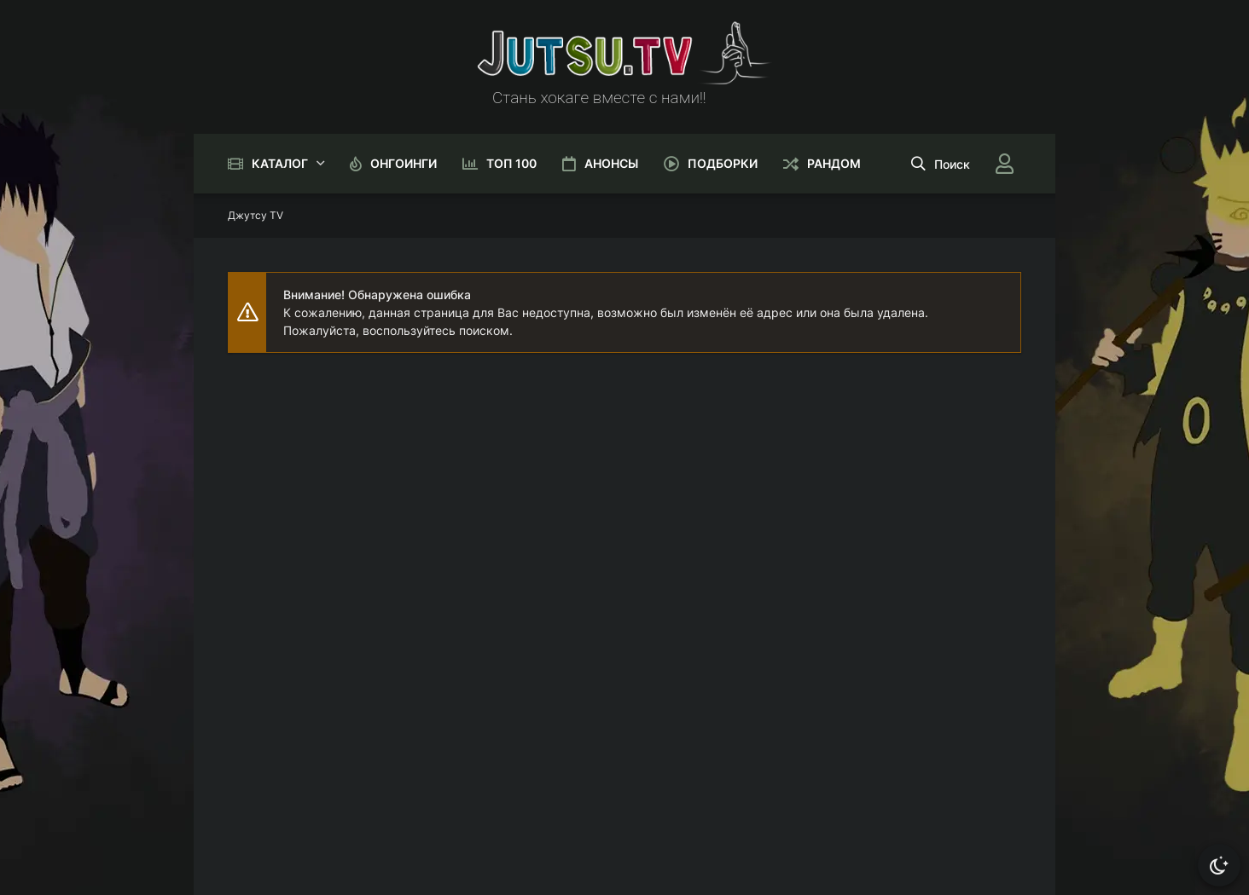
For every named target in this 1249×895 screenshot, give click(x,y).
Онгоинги (403, 163)
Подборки (723, 163)
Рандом (834, 163)
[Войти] (1004, 164)
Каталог (280, 163)
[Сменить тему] (1219, 865)
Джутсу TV (255, 215)
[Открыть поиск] (940, 164)
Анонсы (611, 163)
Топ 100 (511, 163)
